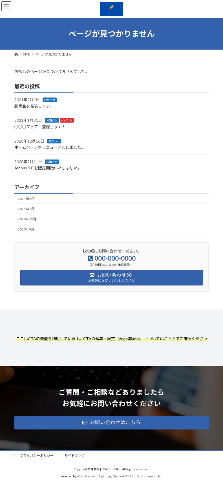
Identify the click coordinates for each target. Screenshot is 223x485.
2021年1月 (26, 209)
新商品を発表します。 (34, 106)
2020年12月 (27, 219)
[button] (111, 423)
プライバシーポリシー (37, 455)
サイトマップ (75, 455)
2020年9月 (26, 229)
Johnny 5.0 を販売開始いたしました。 (47, 167)
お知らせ (49, 99)
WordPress (84, 476)
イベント (66, 120)
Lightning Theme (110, 476)
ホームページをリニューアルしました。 (49, 147)
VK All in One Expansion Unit (144, 476)
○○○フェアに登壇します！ (40, 126)
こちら (170, 338)
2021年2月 (26, 198)
